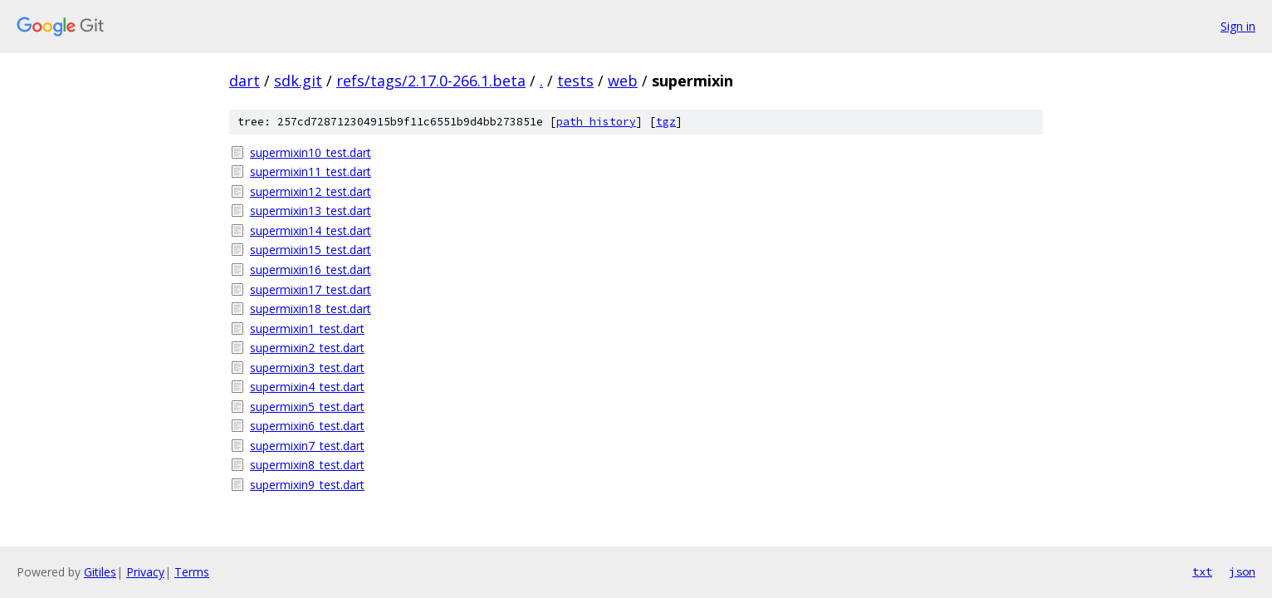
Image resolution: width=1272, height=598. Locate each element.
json (1242, 571)
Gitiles (100, 572)
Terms (191, 572)
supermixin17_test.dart (310, 289)
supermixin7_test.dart (307, 445)
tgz (666, 122)
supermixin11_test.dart (310, 171)
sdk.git (298, 81)
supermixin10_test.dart (310, 152)
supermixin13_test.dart (310, 210)
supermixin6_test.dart (307, 426)
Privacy (145, 572)
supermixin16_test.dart (310, 269)
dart (244, 81)
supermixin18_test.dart (310, 308)
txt (1202, 571)
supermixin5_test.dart (307, 406)
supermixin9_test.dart (307, 485)
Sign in (1238, 26)
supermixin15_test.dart (310, 249)
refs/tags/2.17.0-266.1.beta (431, 81)
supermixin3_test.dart (307, 367)
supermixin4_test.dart (307, 387)
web (623, 81)
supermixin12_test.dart (310, 191)
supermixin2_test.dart (307, 347)
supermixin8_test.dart (307, 465)
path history (596, 122)
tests (575, 81)
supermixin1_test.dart (307, 328)
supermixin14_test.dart (310, 230)
